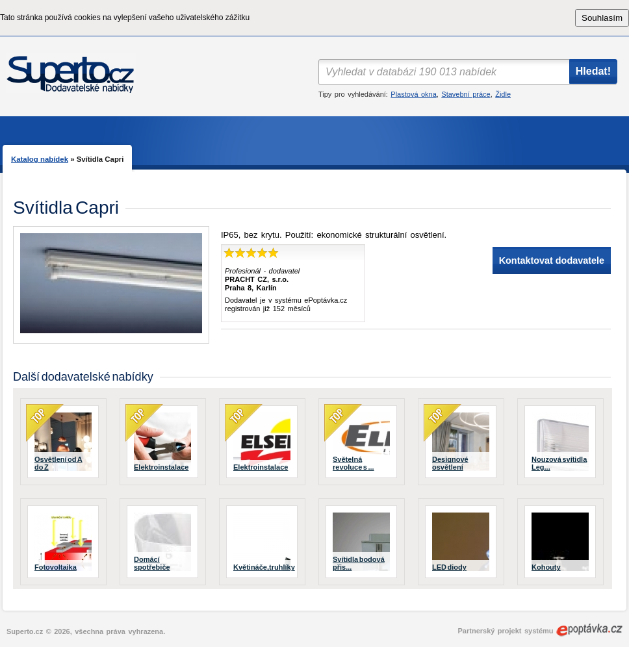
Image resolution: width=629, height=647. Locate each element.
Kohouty (546, 567)
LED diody (449, 567)
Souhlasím (602, 18)
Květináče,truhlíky (264, 567)
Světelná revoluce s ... (353, 463)
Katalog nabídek (39, 159)
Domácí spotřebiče (152, 563)
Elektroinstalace (161, 467)
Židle (503, 94)
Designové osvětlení (450, 463)
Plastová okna (413, 94)
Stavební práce (465, 94)
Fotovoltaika (55, 567)
